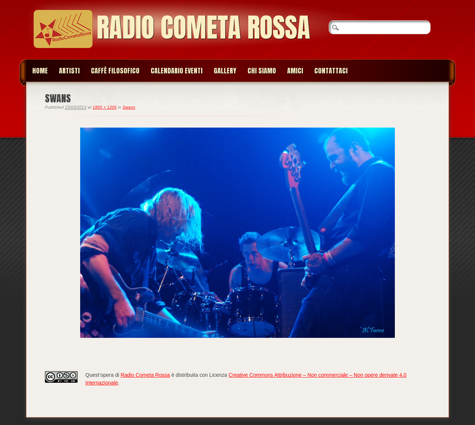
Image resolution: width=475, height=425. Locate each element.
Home (40, 71)
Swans (128, 107)
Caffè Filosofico (115, 71)
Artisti (69, 71)
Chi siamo (262, 71)
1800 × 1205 (105, 107)
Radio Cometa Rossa (203, 27)
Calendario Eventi (177, 71)
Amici (295, 71)
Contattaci (331, 71)
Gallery (225, 71)
